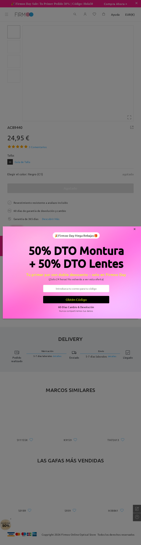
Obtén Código (76, 299)
